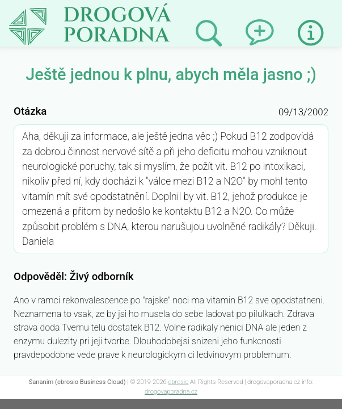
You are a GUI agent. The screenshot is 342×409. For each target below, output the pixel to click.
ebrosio (178, 382)
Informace (310, 32)
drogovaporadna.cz (171, 391)
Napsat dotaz (259, 22)
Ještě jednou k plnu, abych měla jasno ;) (121, 10)
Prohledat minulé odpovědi (208, 33)
